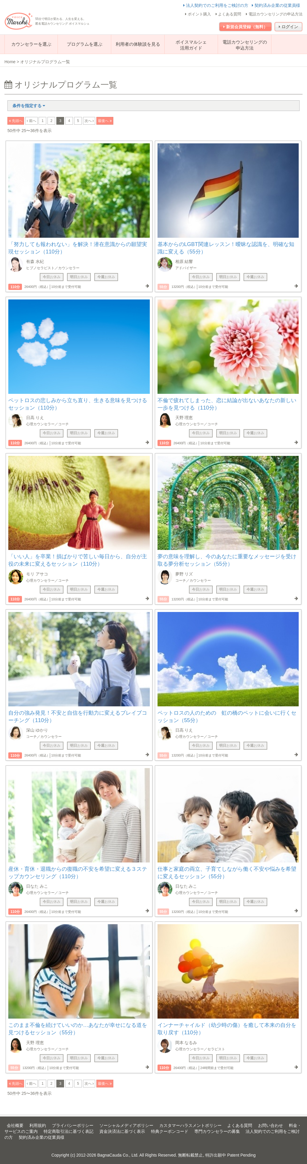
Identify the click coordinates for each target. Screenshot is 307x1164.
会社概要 (15, 1125)
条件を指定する (28, 105)
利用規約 (37, 1125)
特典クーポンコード (169, 1131)
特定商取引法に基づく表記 (68, 1131)
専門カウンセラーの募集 (217, 1131)
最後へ (103, 121)
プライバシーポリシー (72, 1125)
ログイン (288, 26)
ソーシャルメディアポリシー (126, 1125)
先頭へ (17, 121)
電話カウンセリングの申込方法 (274, 14)
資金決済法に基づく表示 (122, 1131)
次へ (89, 121)
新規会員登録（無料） (245, 26)
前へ (32, 121)
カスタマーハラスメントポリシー (190, 1125)
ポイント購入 (198, 14)
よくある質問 (228, 14)
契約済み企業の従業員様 (276, 5)
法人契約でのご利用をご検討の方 (216, 5)
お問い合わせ (270, 1125)
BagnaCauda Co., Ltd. (118, 1155)
